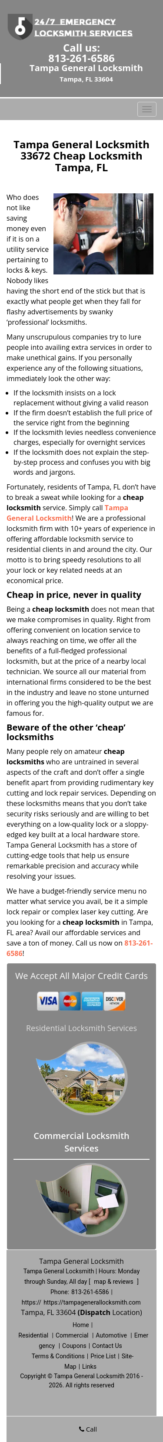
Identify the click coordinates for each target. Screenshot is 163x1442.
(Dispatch (94, 1312)
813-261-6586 (81, 58)
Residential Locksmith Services (81, 1028)
